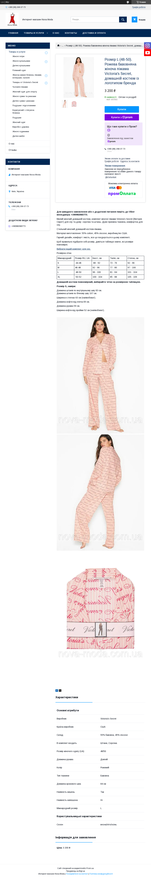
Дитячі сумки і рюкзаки (23, 101)
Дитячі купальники (21, 65)
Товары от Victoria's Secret (25, 82)
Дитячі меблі (18, 136)
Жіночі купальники (21, 61)
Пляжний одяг (19, 70)
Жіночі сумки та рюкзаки (24, 96)
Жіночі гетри (18, 56)
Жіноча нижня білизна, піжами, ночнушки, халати (27, 76)
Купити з (121, 117)
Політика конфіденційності (101, 874)
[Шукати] (123, 19)
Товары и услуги (34, 33)
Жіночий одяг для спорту (24, 92)
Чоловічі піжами (20, 87)
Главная (13, 33)
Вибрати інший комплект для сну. (74, 249)
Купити (122, 109)
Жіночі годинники (20, 131)
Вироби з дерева (20, 127)
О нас (56, 33)
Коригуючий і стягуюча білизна (23, 111)
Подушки (16, 117)
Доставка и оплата (94, 33)
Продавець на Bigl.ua (75, 871)
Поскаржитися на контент (77, 874)
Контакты (71, 33)
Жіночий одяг (18, 122)
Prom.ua (90, 868)
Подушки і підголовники (24, 105)
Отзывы (13, 150)
